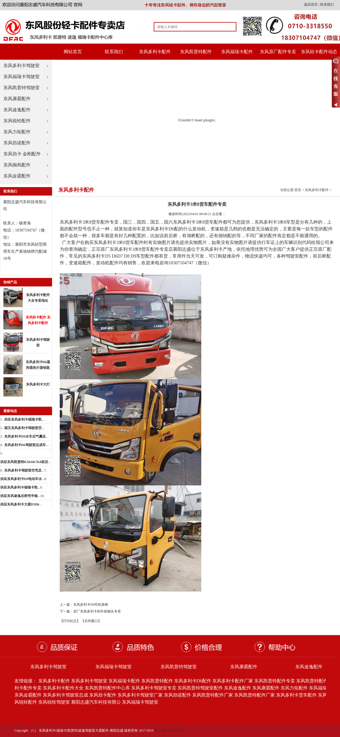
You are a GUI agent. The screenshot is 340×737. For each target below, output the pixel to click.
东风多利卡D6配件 (192, 680)
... (24, 419)
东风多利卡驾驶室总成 (65, 695)
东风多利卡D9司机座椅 (90, 605)
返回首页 (311, 5)
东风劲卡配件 (102, 695)
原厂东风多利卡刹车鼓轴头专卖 (97, 611)
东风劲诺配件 (17, 142)
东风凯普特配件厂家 (212, 695)
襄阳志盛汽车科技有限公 (96, 702)
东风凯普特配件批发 (316, 680)
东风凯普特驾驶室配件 (200, 687)
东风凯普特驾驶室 (21, 87)
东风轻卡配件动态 (319, 51)
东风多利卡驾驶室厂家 (140, 695)
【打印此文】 (70, 621)
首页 (297, 190)
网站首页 (73, 51)
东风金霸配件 (17, 175)
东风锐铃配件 (17, 120)
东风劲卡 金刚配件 (22, 153)
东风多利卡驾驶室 (21, 65)
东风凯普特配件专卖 (274, 680)
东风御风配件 (17, 164)
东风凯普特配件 (196, 51)
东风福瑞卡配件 (237, 51)
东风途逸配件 (17, 109)
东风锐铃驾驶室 (54, 702)
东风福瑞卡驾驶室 (21, 76)
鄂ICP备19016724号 (168, 730)
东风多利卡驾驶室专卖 (153, 687)
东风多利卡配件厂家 (232, 680)
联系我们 (327, 5)
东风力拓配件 (17, 131)
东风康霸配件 (17, 98)
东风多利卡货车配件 (296, 695)
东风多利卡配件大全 (63, 687)
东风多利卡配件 (155, 51)
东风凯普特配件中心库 (107, 687)
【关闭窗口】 (91, 621)
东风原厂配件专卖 (278, 51)
